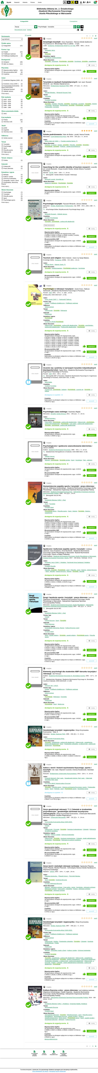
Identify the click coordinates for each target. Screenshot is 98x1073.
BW (69, 2)
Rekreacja (64, 310)
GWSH (52, 871)
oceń (95, 38)
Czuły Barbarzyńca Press (58, 136)
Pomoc (33, 2)
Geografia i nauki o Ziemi (58, 950)
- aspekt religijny (68, 635)
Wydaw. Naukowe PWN (58, 734)
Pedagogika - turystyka (52, 107)
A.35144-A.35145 (54, 321)
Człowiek (86, 829)
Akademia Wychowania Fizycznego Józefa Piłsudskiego (68, 605)
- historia (91, 104)
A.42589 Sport (49, 507)
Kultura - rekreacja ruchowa (81, 889)
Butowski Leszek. (54, 179)
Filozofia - (64, 104)
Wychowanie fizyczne (51, 1007)
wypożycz (91, 71)
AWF (50, 292)
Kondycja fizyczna (61, 880)
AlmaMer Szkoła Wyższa (58, 414)
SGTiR (51, 172)
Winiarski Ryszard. (64, 92)
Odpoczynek (48, 310)
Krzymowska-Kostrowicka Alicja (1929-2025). (58, 822)
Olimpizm (61, 1019)
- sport (63, 570)
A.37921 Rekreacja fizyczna (53, 883)
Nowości (16, 2)
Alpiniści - (51, 460)
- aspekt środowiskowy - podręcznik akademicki (77, 959)
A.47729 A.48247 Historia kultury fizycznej (58, 783)
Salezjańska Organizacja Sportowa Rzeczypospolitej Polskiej (68, 605)
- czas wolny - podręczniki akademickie (77, 423)
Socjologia (81, 268)
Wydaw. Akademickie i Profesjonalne (62, 206)
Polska (57, 943)
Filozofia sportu (62, 511)
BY (77, 2)
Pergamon (58, 260)
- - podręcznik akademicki (59, 221)
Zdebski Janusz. (62, 214)
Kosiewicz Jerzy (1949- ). (56, 562)
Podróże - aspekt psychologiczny (70, 146)
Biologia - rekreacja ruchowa (53, 887)
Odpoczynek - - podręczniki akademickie (61, 325)
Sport (72, 460)
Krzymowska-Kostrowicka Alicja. (55, 738)
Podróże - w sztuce (50, 145)
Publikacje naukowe (72, 303)
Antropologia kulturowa (52, 1015)
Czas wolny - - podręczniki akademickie (61, 422)
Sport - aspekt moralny (87, 1018)
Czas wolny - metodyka (65, 889)
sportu (50, 511)
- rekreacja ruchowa (55, 890)
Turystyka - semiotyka (52, 105)
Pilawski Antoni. (63, 876)
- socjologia (51, 61)
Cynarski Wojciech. (54, 778)
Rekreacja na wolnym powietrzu (71, 840)
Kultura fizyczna (50, 620)
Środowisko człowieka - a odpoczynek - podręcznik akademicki (64, 961)
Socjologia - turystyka (77, 104)
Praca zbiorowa (49, 624)
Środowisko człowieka (66, 941)
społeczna (70, 268)
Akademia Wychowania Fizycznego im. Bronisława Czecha (67, 676)
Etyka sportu (63, 1018)
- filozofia (78, 571)
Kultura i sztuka (55, 834)
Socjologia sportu (83, 789)
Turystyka (48, 96)
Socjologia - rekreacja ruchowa (85, 887)
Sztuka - (63, 145)
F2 (89, 2)
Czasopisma (73, 21)
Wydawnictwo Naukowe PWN (60, 86)
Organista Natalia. (78, 1004)
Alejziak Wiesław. (50, 92)
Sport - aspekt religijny (51, 635)
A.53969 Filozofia (50, 566)
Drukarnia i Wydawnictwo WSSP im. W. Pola (61, 45)
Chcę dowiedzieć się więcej (40, 1071)
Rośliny (56, 941)
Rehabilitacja (49, 1016)
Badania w (51, 183)
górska (65, 460)
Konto (40, 2)
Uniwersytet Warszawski (58, 817)
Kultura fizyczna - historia (63, 571)
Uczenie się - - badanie (56, 389)
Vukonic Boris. (49, 264)
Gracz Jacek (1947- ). (51, 299)
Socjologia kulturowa (51, 1019)
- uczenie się (75, 389)
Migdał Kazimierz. (50, 418)
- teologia (51, 104)
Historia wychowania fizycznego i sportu (74, 787)
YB (73, 2)
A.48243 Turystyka (50, 386)
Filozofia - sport (75, 570)
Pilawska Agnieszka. (51, 876)
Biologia (47, 834)
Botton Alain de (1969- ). (52, 141)
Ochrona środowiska (67, 834)
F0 (81, 2)
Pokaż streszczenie (49, 225)
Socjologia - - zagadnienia (85, 61)
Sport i (50, 880)
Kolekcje (29, 29)
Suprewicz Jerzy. (50, 50)
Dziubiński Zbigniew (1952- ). (55, 500)
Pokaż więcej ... (5, 93)
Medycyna (61, 704)
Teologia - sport (59, 789)
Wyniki (9, 2)
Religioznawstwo (57, 268)
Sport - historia (72, 511)
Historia (25, 2)
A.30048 (50, 954)
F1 (84, 2)
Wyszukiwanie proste (20, 29)
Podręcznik (48, 314)
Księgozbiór (24, 21)
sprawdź (91, 124)
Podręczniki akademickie (68, 327)
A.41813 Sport (49, 631)
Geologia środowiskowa (74, 829)
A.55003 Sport (49, 1011)
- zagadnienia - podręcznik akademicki (59, 742)
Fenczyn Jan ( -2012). (51, 685)
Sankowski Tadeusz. (65, 299)
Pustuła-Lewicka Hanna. (69, 141)
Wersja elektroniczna (51, 1039)
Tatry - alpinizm (87, 460)
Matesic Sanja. (60, 264)
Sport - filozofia (50, 571)
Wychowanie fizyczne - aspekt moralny (66, 1016)
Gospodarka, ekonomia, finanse (54, 628)
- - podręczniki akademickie (60, 425)
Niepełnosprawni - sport (74, 1015)
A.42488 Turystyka (50, 100)
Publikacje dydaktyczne (57, 303)
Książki (47, 303)
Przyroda (56, 829)
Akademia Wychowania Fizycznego (59, 450)
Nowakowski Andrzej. (75, 778)
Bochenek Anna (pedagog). (78, 562)
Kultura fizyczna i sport (72, 628)
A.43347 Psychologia (51, 218)
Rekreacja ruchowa (51, 889)
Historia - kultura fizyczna (89, 570)
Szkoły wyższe (49, 307)
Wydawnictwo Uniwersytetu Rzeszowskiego (63, 773)
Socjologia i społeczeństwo (53, 57)
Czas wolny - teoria (69, 887)
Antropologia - (67, 105)
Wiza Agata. (48, 382)
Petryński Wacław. (74, 876)
